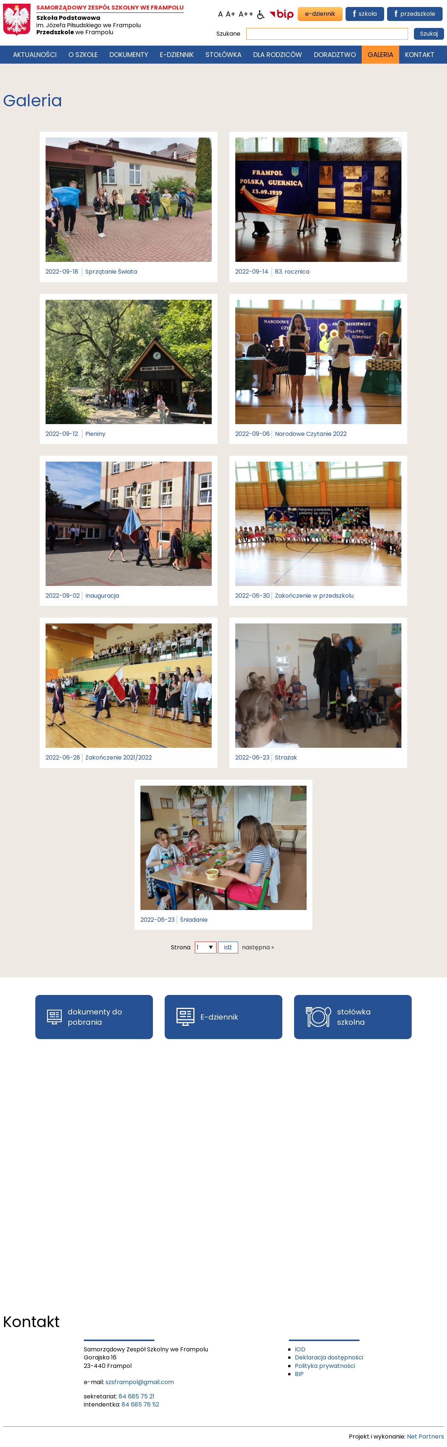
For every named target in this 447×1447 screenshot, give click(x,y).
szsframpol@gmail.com (140, 1382)
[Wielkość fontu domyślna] (220, 14)
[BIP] (281, 14)
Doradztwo (335, 54)
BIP (299, 1374)
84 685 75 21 (136, 1396)
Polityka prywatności (325, 1366)
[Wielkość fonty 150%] (231, 14)
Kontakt (420, 54)
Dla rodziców (277, 54)
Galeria (380, 54)
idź (228, 947)
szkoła (365, 14)
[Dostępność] (261, 14)
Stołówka (223, 54)
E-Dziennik (177, 54)
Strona (180, 947)
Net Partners (425, 1436)
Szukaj (429, 33)
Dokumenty (129, 54)
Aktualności (35, 54)
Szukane (228, 34)
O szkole (83, 54)
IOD (300, 1349)
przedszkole (414, 14)
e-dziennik (320, 14)
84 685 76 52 (140, 1404)
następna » (258, 947)
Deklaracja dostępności (329, 1357)
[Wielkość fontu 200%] (246, 14)
